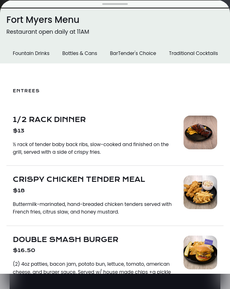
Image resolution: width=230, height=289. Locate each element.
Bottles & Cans (79, 53)
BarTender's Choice (133, 53)
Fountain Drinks (31, 53)
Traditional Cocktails (193, 53)
